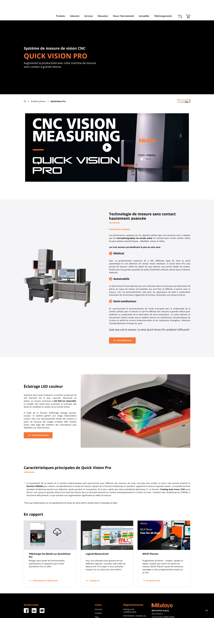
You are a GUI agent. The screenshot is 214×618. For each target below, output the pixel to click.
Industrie (74, 16)
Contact (166, 5)
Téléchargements (163, 16)
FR (25, 101)
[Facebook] (26, 612)
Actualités (144, 16)
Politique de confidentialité (129, 610)
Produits (60, 16)
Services (88, 16)
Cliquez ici (92, 580)
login (188, 5)
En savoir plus (151, 580)
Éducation (103, 16)
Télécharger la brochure (43, 580)
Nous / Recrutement (123, 16)
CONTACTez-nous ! (40, 435)
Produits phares (38, 101)
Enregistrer (178, 5)
